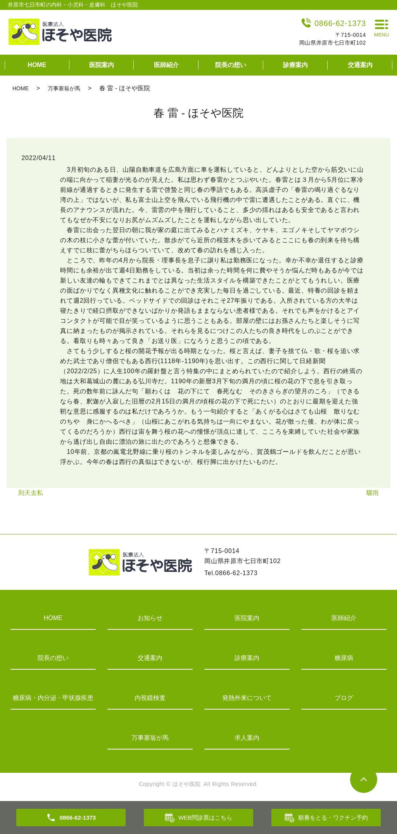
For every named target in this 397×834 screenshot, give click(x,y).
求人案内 (247, 737)
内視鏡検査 (150, 697)
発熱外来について (247, 697)
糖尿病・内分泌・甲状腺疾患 (53, 697)
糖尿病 (344, 658)
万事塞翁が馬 (64, 88)
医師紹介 (166, 65)
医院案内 (101, 65)
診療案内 (295, 65)
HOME (37, 65)
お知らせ (150, 618)
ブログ (344, 697)
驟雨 (372, 492)
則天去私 (30, 492)
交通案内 (360, 65)
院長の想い (230, 65)
